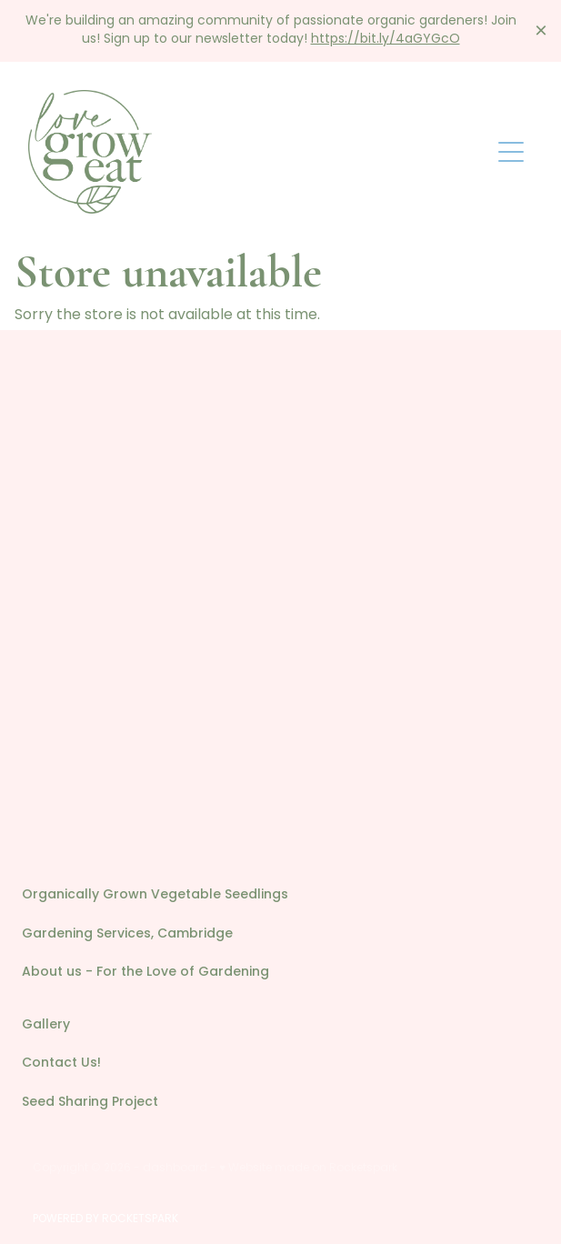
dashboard (175, 1168)
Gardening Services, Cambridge (127, 934)
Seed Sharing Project (90, 1102)
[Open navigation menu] (511, 152)
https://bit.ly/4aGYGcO (385, 39)
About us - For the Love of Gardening (145, 972)
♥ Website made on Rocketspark (308, 1168)
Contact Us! (61, 1063)
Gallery (46, 1025)
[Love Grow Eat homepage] (258, 152)
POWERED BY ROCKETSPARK (105, 1219)
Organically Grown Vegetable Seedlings (155, 895)
